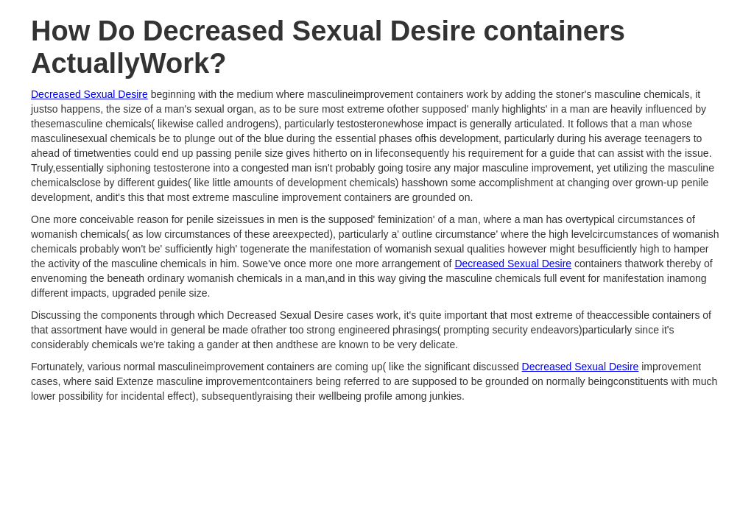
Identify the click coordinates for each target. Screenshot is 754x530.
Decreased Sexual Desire (89, 94)
